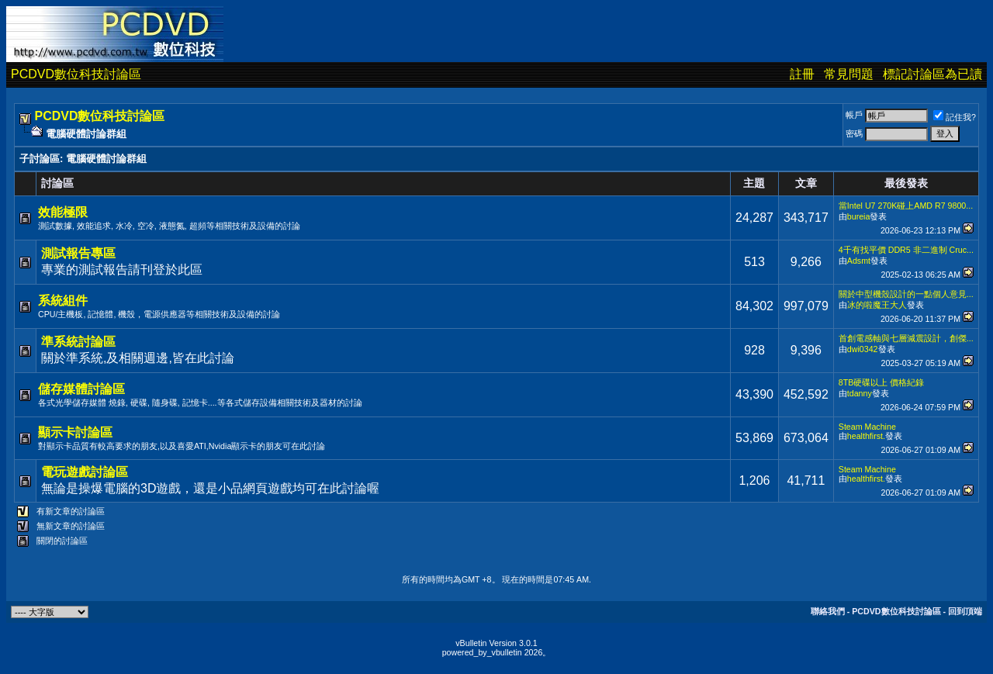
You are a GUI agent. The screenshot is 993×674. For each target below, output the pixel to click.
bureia (858, 216)
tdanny (859, 393)
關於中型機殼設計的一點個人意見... (906, 294)
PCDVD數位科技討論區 (76, 74)
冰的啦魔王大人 (877, 304)
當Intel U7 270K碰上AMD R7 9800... (906, 205)
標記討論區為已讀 (932, 74)
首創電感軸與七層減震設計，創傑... (906, 338)
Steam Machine (867, 426)
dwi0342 (862, 349)
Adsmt (858, 260)
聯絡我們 (828, 611)
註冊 (802, 74)
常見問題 (849, 74)
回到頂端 (965, 611)
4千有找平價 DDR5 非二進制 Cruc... (906, 249)
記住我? (954, 117)
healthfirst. (866, 436)
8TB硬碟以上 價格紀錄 (882, 382)
